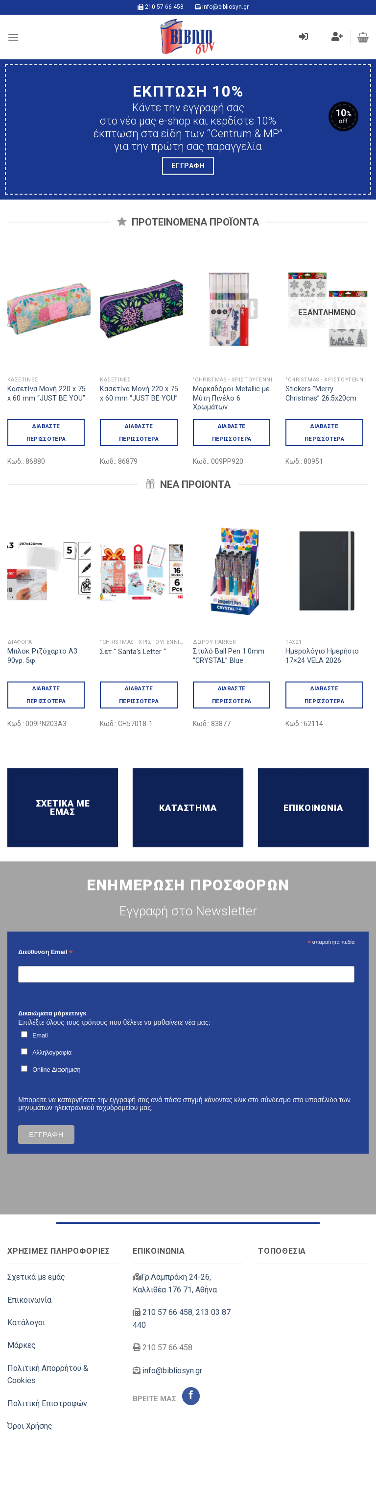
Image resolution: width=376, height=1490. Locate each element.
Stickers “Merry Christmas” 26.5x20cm (320, 394)
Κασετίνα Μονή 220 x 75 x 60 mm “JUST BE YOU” (46, 394)
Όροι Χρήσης (29, 1426)
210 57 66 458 (164, 6)
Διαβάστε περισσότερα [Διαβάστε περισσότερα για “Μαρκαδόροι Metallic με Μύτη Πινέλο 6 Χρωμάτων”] (232, 432)
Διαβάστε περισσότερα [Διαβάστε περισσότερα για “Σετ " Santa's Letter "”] (139, 694)
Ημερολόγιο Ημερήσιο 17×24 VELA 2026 (322, 656)
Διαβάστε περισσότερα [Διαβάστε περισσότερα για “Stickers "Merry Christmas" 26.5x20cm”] (324, 432)
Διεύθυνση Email (45, 952)
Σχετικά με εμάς (36, 1277)
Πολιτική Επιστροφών (47, 1403)
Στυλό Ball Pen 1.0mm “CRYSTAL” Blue (228, 656)
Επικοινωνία (29, 1300)
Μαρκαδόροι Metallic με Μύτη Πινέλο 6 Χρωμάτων (231, 398)
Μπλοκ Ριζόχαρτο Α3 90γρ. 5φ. (42, 656)
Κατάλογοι (26, 1322)
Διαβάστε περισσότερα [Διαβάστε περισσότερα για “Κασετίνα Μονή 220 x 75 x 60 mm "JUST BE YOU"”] (46, 432)
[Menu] (13, 37)
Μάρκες (21, 1345)
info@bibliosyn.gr (225, 6)
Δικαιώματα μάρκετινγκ (52, 1013)
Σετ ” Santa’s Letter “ (133, 652)
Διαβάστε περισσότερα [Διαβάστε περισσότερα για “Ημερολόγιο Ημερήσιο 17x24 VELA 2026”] (324, 694)
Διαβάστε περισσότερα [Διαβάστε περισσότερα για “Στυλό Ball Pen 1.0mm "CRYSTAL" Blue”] (232, 694)
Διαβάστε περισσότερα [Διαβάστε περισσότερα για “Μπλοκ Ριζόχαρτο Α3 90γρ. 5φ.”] (46, 694)
